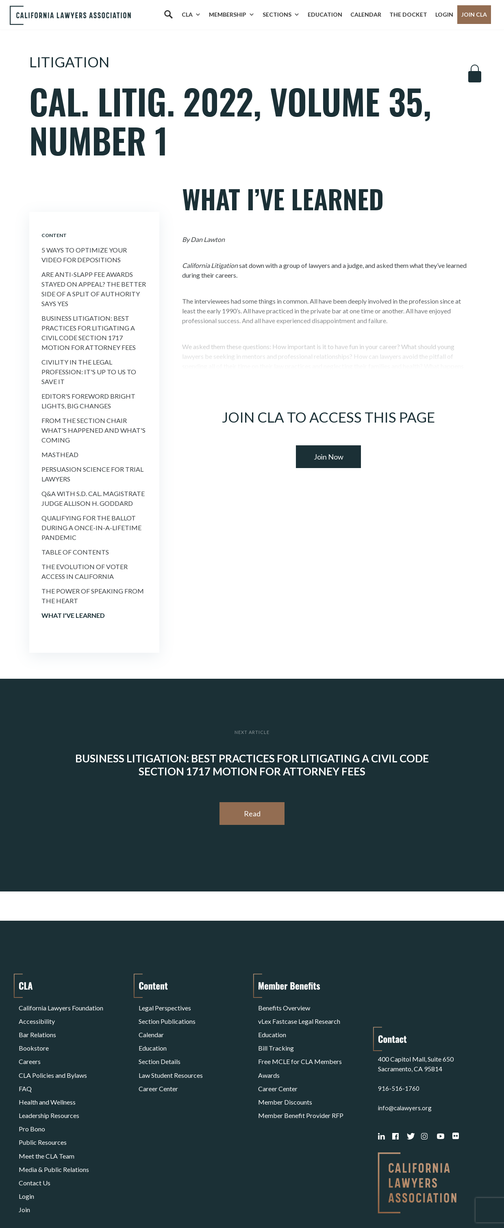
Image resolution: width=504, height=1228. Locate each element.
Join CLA (474, 14)
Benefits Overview (284, 1006)
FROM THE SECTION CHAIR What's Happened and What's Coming (93, 430)
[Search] (168, 14)
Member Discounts (285, 1074)
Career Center (158, 1064)
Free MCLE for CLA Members (300, 1045)
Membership (231, 14)
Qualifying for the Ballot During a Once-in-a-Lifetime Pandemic (91, 527)
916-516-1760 (398, 1035)
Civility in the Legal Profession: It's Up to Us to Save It (88, 371)
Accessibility (37, 1015)
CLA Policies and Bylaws (53, 1054)
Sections (281, 14)
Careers (30, 1045)
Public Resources (43, 1103)
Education (325, 14)
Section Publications (167, 1015)
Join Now (328, 456)
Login (444, 14)
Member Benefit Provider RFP (300, 1084)
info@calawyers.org (406, 1054)
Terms (54, 1201)
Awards (269, 1054)
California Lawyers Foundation (61, 1006)
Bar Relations (37, 1025)
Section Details (159, 1045)
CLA (191, 14)
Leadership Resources (49, 1084)
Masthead (59, 454)
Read (252, 813)
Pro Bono (32, 1093)
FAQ (25, 1064)
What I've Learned (73, 615)
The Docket (408, 14)
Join (24, 1152)
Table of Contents (75, 552)
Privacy (85, 1201)
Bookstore (34, 1035)
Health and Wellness (47, 1074)
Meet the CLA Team (46, 1113)
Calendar (365, 14)
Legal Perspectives (165, 1006)
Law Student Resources (171, 1054)
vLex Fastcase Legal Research (299, 1015)
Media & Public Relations (54, 1123)
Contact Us (34, 1132)
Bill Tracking (276, 1035)
